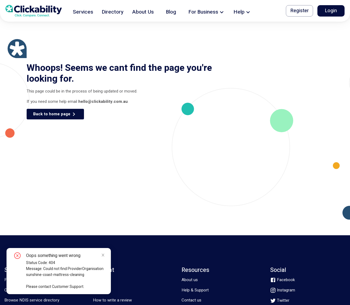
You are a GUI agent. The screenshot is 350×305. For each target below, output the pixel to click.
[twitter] (279, 300)
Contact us (191, 300)
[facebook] (282, 280)
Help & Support (195, 290)
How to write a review (112, 300)
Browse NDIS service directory (31, 300)
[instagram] (282, 290)
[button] (83, 11)
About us (190, 280)
